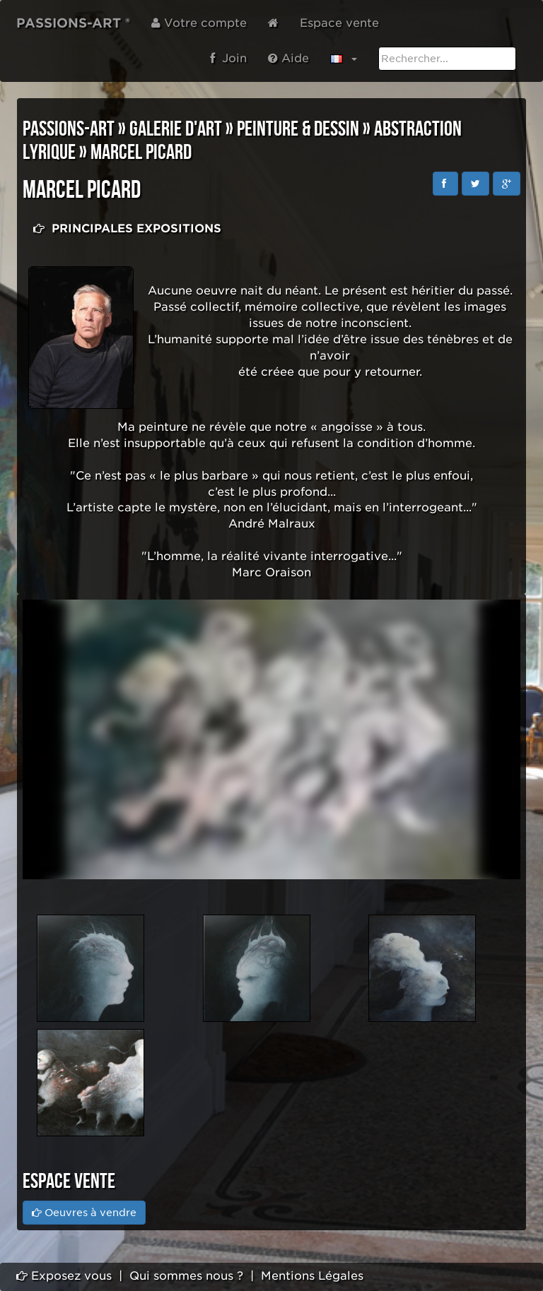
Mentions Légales (312, 1276)
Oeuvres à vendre (84, 1212)
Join (228, 58)
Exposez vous (64, 1276)
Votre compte (199, 23)
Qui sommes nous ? (186, 1276)
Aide (288, 58)
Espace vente (339, 23)
